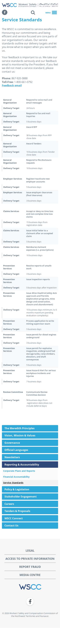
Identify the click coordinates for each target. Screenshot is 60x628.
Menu (51, 12)
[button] (33, 12)
